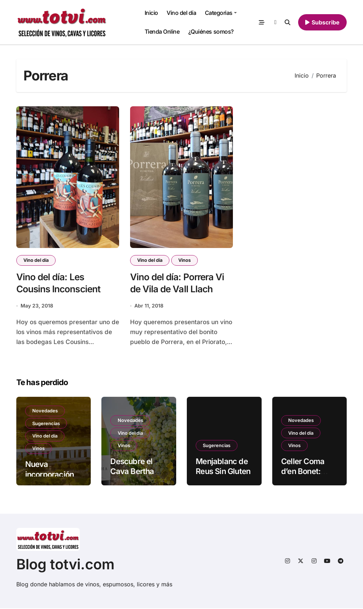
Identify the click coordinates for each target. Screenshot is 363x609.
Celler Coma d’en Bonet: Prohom (302, 472)
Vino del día (181, 12)
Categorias (221, 12)
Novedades (45, 412)
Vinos (185, 260)
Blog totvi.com (65, 565)
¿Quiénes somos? (211, 31)
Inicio (151, 12)
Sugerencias (46, 424)
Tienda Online (162, 31)
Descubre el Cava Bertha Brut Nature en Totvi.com (136, 477)
